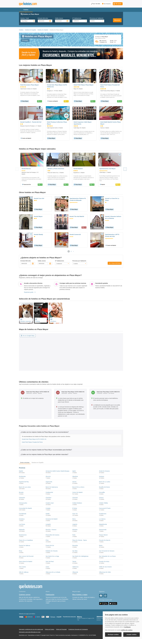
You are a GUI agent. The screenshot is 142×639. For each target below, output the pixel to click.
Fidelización (50, 595)
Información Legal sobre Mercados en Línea (29, 632)
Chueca (101, 497)
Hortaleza (21, 519)
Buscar (117, 20)
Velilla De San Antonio (105, 567)
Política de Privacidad (61, 629)
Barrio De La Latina (104, 481)
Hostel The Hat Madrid (77, 216)
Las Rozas (22, 524)
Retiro (100, 545)
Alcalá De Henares (104, 471)
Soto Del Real (50, 561)
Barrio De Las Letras (25, 487)
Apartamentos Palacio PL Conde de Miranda (78, 199)
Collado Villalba (103, 503)
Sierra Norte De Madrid (25, 561)
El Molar (74, 508)
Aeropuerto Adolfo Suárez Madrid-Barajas (57, 471)
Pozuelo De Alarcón (104, 540)
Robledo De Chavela (51, 551)
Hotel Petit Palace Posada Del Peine (32, 442)
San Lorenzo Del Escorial (26, 556)
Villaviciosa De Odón (105, 572)
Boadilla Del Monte (104, 487)
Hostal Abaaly (38, 234)
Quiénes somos (24, 595)
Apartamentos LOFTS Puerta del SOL (112, 235)
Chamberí (48, 497)
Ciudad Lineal (50, 503)
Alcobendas (22, 476)
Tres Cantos (22, 567)
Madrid (21, 471)
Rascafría (75, 545)
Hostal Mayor (38, 216)
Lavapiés (48, 524)
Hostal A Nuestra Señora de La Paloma (113, 217)
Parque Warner (103, 535)
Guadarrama (102, 513)
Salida (59, 18)
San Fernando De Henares (106, 551)
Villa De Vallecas (23, 572)
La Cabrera (102, 519)
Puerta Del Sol (50, 545)
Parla (73, 535)
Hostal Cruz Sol (39, 198)
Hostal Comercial (75, 234)
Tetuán (74, 561)
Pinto (47, 540)
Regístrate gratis (29, 292)
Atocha (74, 481)
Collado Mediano (77, 503)
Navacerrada (102, 529)
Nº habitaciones (76, 18)
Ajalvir (74, 471)
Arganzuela (49, 481)
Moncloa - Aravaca (51, 529)
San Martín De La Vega (52, 556)
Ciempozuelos (23, 503)
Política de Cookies (49, 629)
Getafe (48, 513)
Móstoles (74, 529)
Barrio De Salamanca (52, 487)
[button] (118, 3)
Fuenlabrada (22, 513)
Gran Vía (74, 513)
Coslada (48, 508)
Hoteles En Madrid (43, 30)
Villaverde (75, 572)
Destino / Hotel (24, 18)
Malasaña (22, 529)
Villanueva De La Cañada (53, 572)
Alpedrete (75, 476)
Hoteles (21, 30)
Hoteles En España (30, 30)
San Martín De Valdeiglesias (80, 556)
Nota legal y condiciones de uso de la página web (31, 629)
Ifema (74, 519)
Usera (47, 567)
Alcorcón (48, 476)
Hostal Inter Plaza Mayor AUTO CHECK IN (34, 439)
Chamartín (22, 497)
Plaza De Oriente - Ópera (79, 540)
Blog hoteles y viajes (79, 595)
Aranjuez (101, 476)
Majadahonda (103, 524)
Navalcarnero (23, 535)
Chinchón (75, 497)
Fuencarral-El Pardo (105, 508)
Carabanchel (49, 492)
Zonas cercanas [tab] (24, 462)
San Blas (74, 551)
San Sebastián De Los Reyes (107, 556)
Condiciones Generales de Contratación (78, 629)
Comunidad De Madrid (25, 508)
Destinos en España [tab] (37, 462)
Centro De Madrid (77, 492)
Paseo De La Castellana (26, 540)
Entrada (43, 18)
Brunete (21, 492)
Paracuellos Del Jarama (52, 535)
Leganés (74, 524)
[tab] (71, 432)
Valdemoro (75, 567)
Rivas (20, 551)
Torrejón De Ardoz (104, 561)
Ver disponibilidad (114, 263)
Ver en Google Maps (27, 335)
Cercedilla (102, 492)
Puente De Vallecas (24, 545)
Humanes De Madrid (51, 519)
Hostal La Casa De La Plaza (112, 199)
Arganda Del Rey (24, 481)
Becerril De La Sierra (78, 487)
